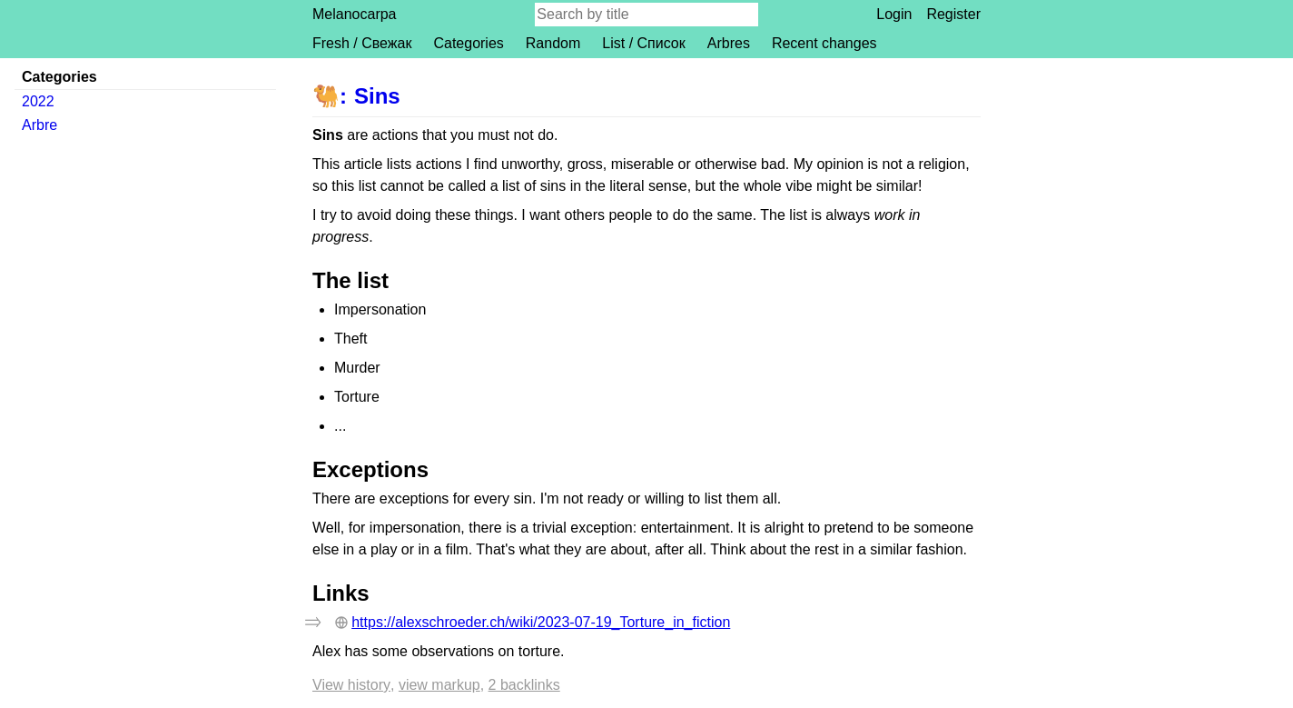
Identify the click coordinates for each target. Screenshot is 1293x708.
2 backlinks (524, 685)
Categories (468, 43)
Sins (377, 96)
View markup (439, 685)
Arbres (728, 43)
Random (553, 43)
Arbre (39, 125)
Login (894, 14)
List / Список (643, 43)
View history (351, 685)
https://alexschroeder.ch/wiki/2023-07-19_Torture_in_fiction (540, 622)
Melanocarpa (354, 14)
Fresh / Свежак (361, 43)
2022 (38, 101)
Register (953, 14)
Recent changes (824, 43)
